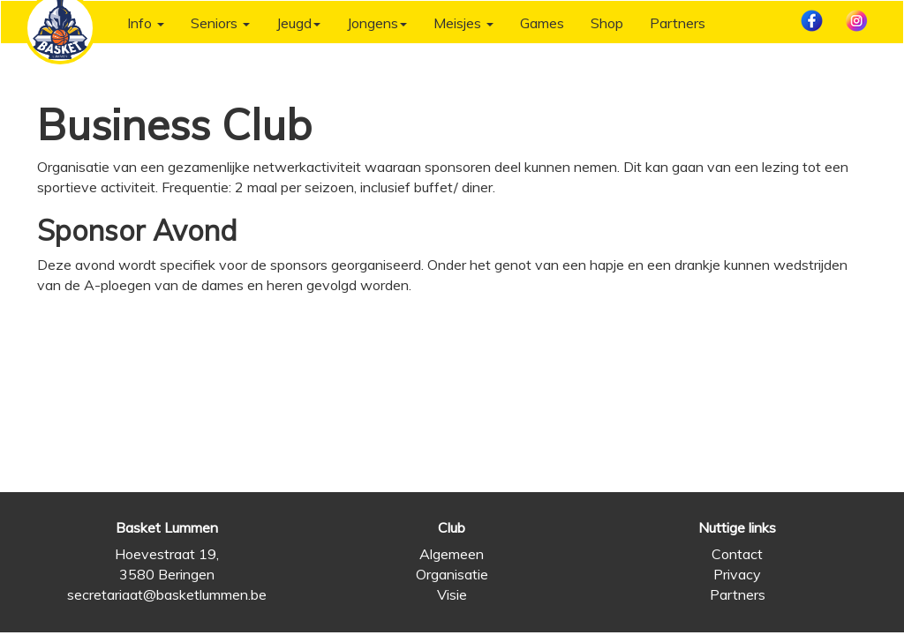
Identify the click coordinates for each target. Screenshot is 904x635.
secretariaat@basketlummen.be (167, 594)
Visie (452, 594)
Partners (677, 23)
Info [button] (145, 23)
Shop (607, 23)
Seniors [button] (220, 23)
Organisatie (452, 574)
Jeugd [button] (298, 23)
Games (542, 23)
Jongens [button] (377, 23)
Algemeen (451, 554)
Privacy (737, 574)
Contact (737, 554)
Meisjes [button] (463, 23)
